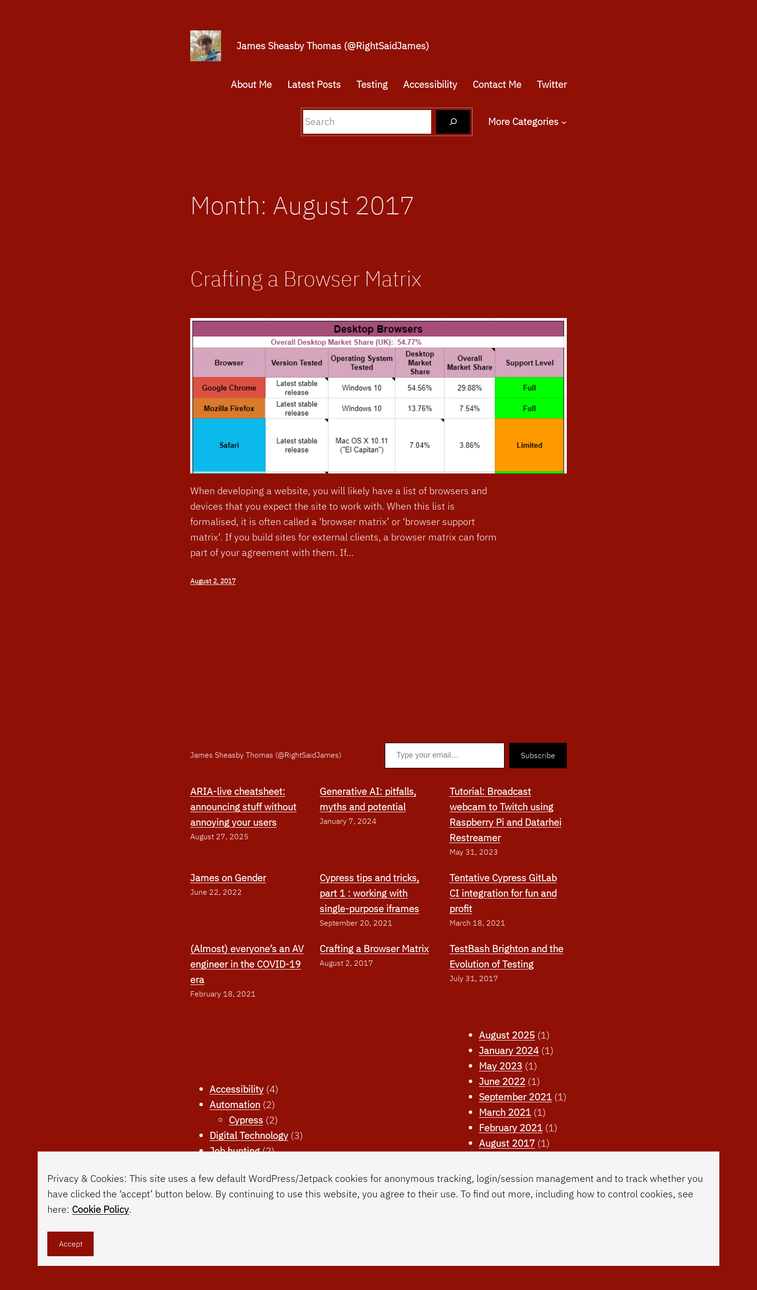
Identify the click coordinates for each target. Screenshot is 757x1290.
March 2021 (505, 1112)
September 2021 (515, 1096)
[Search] (453, 122)
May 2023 (500, 1065)
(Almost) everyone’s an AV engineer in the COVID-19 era (247, 964)
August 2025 (507, 1034)
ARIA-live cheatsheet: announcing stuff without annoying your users (243, 807)
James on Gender (228, 877)
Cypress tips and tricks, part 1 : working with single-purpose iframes (369, 893)
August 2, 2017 (213, 581)
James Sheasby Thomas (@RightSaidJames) (333, 45)
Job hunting (235, 1150)
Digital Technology (249, 1135)
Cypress (246, 1119)
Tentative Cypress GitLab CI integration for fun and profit (503, 893)
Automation (235, 1104)
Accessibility (237, 1089)
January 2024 (509, 1050)
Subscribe (538, 755)
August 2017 (507, 1143)
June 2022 (502, 1081)
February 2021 (511, 1127)
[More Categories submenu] (564, 122)
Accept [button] (71, 1243)
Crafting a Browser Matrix (305, 278)
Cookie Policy (100, 1209)
